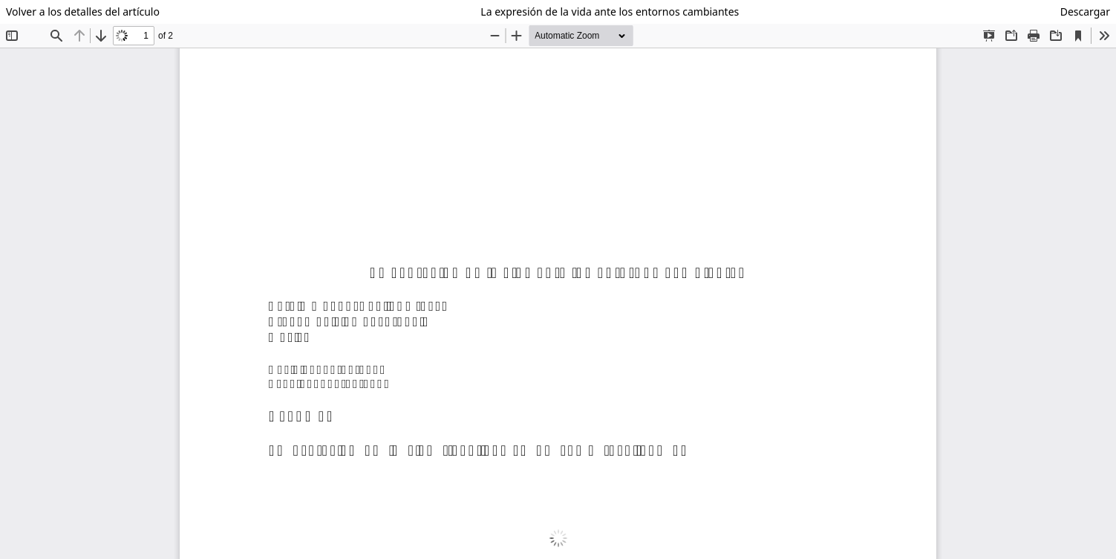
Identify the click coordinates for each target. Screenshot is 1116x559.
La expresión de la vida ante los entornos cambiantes (609, 11)
